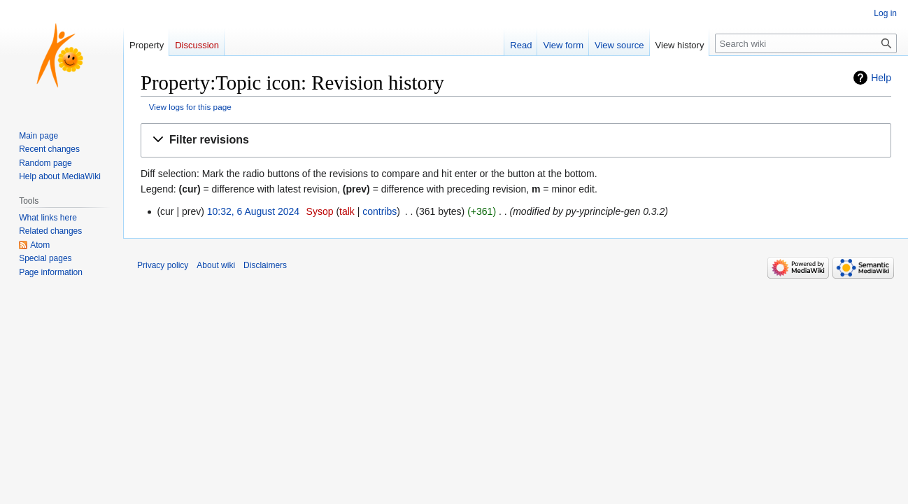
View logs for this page (190, 106)
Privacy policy (162, 265)
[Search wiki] (806, 43)
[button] (515, 140)
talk (347, 211)
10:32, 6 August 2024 (253, 211)
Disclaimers (265, 265)
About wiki (216, 265)
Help (881, 77)
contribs (379, 211)
